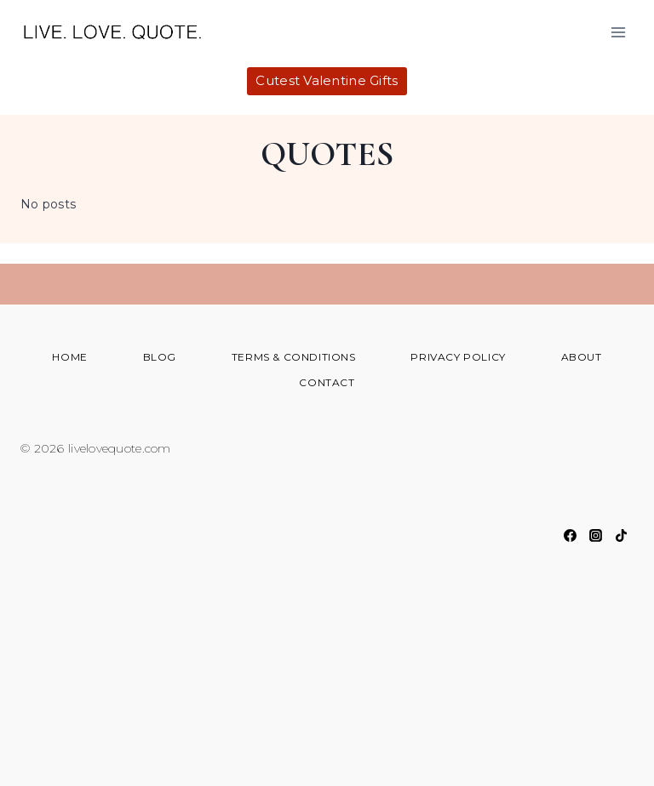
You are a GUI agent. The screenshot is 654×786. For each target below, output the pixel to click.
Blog (159, 356)
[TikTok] (621, 535)
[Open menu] (618, 32)
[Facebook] (569, 535)
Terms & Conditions (294, 356)
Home (69, 356)
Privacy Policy (457, 356)
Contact (326, 382)
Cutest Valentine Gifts (326, 80)
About (581, 356)
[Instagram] (595, 535)
